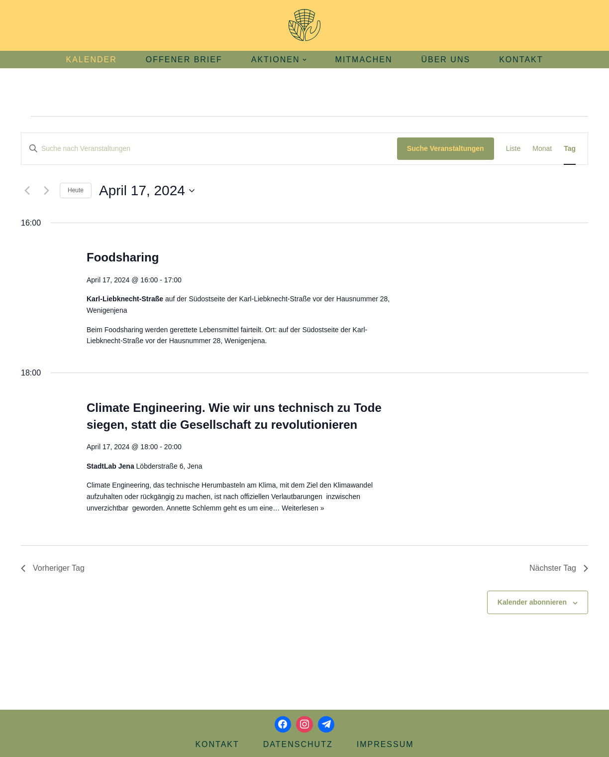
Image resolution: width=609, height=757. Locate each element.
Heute (76, 190)
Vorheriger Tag (53, 568)
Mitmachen (364, 59)
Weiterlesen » (303, 508)
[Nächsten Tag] (46, 191)
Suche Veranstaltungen (445, 148)
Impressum (385, 744)
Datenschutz (298, 744)
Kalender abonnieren (532, 602)
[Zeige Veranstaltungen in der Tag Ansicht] (570, 148)
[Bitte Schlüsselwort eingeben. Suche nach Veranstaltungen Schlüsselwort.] (209, 148)
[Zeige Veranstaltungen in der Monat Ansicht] (542, 148)
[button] (304, 60)
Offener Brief (184, 59)
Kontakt (521, 59)
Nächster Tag (558, 568)
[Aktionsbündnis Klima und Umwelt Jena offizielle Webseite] (304, 25)
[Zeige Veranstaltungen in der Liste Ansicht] (513, 148)
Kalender (91, 59)
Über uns (445, 59)
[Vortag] (27, 191)
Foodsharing (123, 257)
